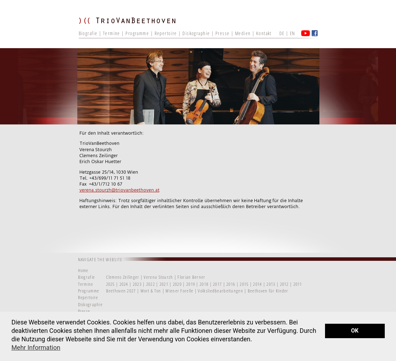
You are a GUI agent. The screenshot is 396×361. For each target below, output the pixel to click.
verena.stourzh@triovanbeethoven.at (119, 190)
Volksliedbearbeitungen (221, 291)
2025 (110, 284)
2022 (150, 284)
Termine (111, 33)
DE (282, 33)
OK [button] (354, 330)
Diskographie (196, 33)
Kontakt (264, 33)
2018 (204, 284)
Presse (222, 33)
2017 (217, 284)
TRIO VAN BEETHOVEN (131, 26)
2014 (257, 284)
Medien (243, 33)
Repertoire (166, 33)
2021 (164, 284)
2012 (284, 284)
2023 (137, 284)
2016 (230, 284)
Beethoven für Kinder (268, 291)
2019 (190, 284)
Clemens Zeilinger (122, 277)
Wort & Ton (151, 291)
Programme (137, 33)
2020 (177, 284)
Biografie (88, 33)
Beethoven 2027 (121, 291)
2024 (123, 284)
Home (83, 270)
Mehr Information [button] (35, 347)
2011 (297, 284)
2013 (270, 284)
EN (292, 33)
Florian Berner (191, 277)
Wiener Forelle (179, 291)
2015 (244, 284)
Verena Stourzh (158, 277)
